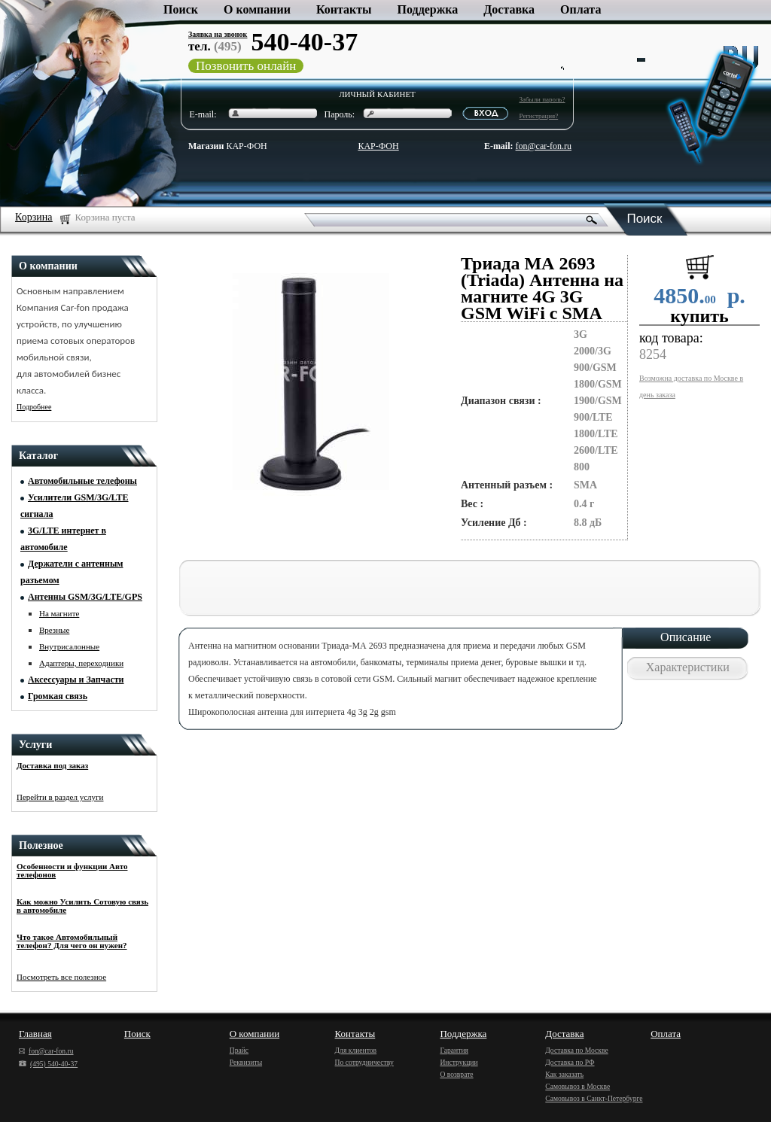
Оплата (580, 9)
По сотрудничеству (364, 1062)
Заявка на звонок (217, 34)
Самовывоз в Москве (577, 1086)
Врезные (54, 629)
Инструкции (458, 1062)
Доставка (509, 9)
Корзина (34, 217)
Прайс (239, 1050)
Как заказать (564, 1074)
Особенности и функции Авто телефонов (72, 870)
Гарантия (454, 1050)
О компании (257, 9)
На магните (59, 613)
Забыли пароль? (542, 99)
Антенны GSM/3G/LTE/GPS (85, 596)
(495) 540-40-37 (48, 1064)
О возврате (456, 1074)
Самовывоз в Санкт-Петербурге (593, 1098)
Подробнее (34, 407)
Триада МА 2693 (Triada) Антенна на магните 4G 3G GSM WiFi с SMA (542, 288)
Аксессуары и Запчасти (76, 679)
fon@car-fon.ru (543, 146)
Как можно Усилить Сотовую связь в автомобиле (82, 905)
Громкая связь (57, 696)
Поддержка (428, 9)
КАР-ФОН (227, 146)
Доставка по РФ (569, 1062)
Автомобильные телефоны (82, 481)
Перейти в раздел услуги (60, 796)
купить (699, 316)
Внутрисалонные (69, 646)
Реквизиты (246, 1062)
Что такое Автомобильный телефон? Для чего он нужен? (72, 941)
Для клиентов (356, 1050)
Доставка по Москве (576, 1050)
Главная (35, 1033)
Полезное (41, 845)
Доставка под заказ (52, 765)
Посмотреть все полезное (61, 976)
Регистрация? (539, 116)
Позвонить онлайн (246, 66)
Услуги (35, 744)
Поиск (180, 9)
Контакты (344, 9)
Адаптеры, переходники (81, 662)
